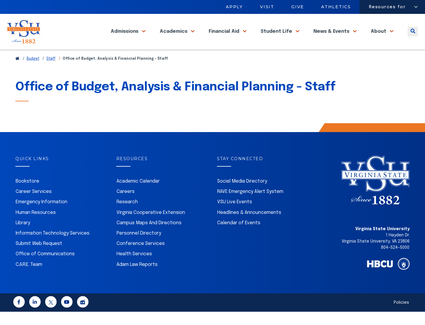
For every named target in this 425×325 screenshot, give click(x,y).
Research (127, 215)
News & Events (332, 38)
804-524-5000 (395, 261)
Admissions (125, 38)
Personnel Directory (139, 246)
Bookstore (27, 194)
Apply (234, 6)
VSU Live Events (234, 215)
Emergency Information (41, 215)
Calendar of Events (238, 236)
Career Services (34, 204)
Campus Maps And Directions (149, 236)
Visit (267, 6)
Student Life (277, 38)
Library (23, 236)
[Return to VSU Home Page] (17, 72)
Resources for (387, 7)
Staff (50, 72)
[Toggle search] (413, 38)
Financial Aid (225, 38)
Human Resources (36, 225)
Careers (126, 204)
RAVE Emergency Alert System (250, 204)
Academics (174, 38)
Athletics (336, 6)
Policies (401, 316)
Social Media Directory (242, 194)
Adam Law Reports (137, 277)
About (379, 38)
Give (297, 6)
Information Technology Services (52, 246)
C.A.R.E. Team (29, 277)
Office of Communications (45, 267)
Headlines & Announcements (249, 225)
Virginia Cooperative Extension (151, 225)
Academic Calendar (138, 194)
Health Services (134, 267)
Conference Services (141, 256)
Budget (33, 72)
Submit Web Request (39, 256)
